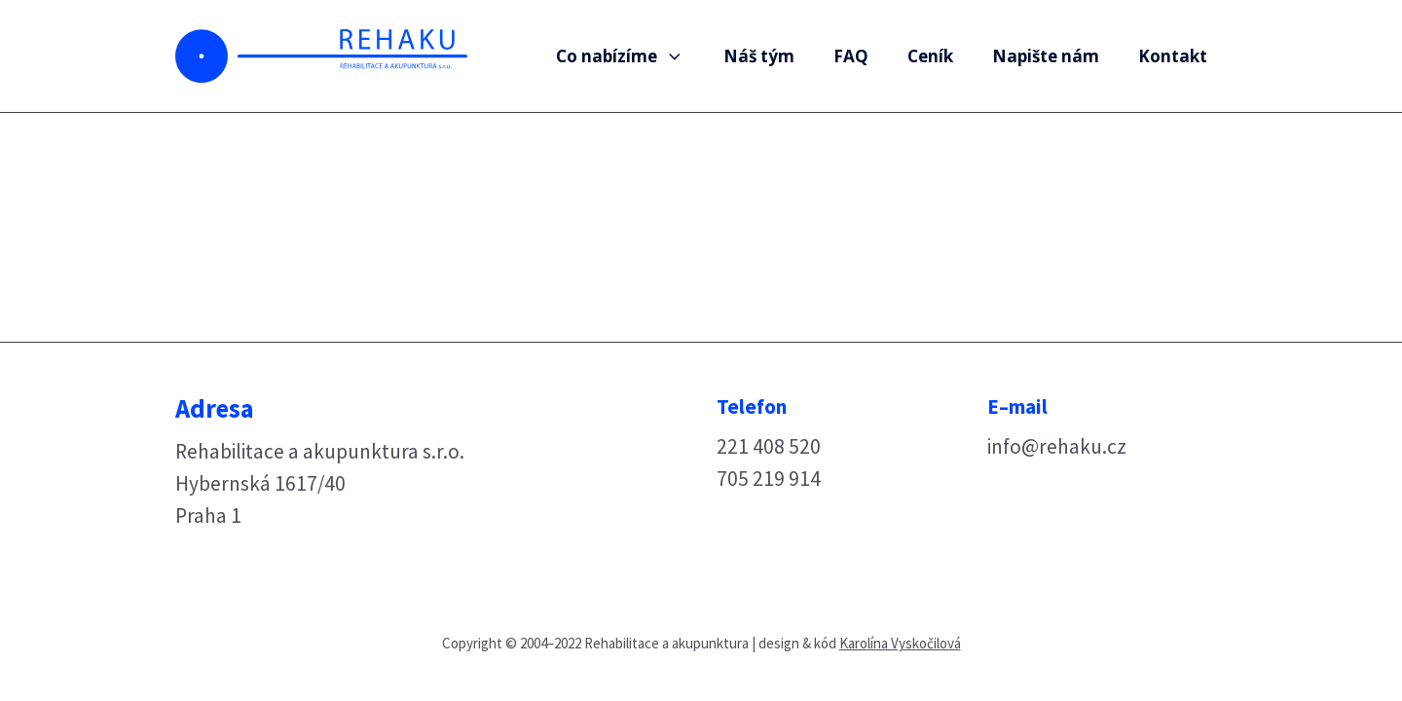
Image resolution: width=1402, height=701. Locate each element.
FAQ (850, 56)
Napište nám (1045, 56)
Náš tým (758, 56)
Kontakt (1172, 56)
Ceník (930, 56)
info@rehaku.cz (1056, 446)
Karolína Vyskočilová (900, 643)
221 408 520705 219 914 (769, 462)
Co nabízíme (620, 56)
